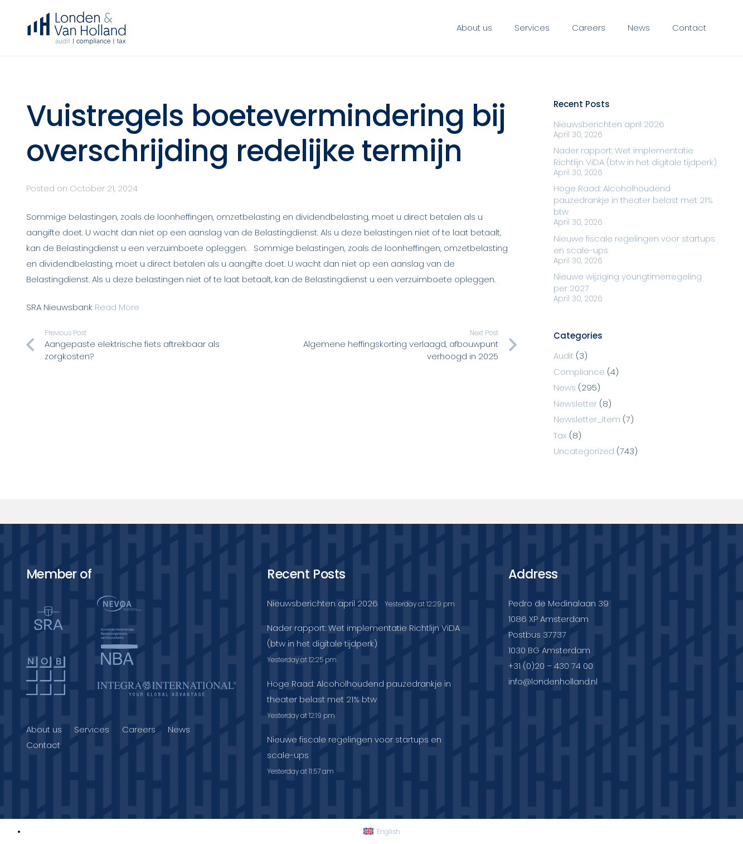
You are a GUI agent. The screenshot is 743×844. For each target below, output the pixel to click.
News (564, 387)
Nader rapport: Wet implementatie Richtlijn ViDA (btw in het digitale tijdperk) (635, 156)
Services (91, 729)
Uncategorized (583, 451)
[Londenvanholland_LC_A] (77, 28)
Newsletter (575, 403)
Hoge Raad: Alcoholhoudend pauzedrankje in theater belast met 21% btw (633, 200)
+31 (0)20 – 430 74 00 (550, 666)
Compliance (579, 372)
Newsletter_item (586, 419)
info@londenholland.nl (553, 681)
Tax (560, 435)
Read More (117, 307)
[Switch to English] (381, 831)
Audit (563, 355)
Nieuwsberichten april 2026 (608, 124)
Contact (43, 745)
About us (44, 729)
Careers (139, 729)
